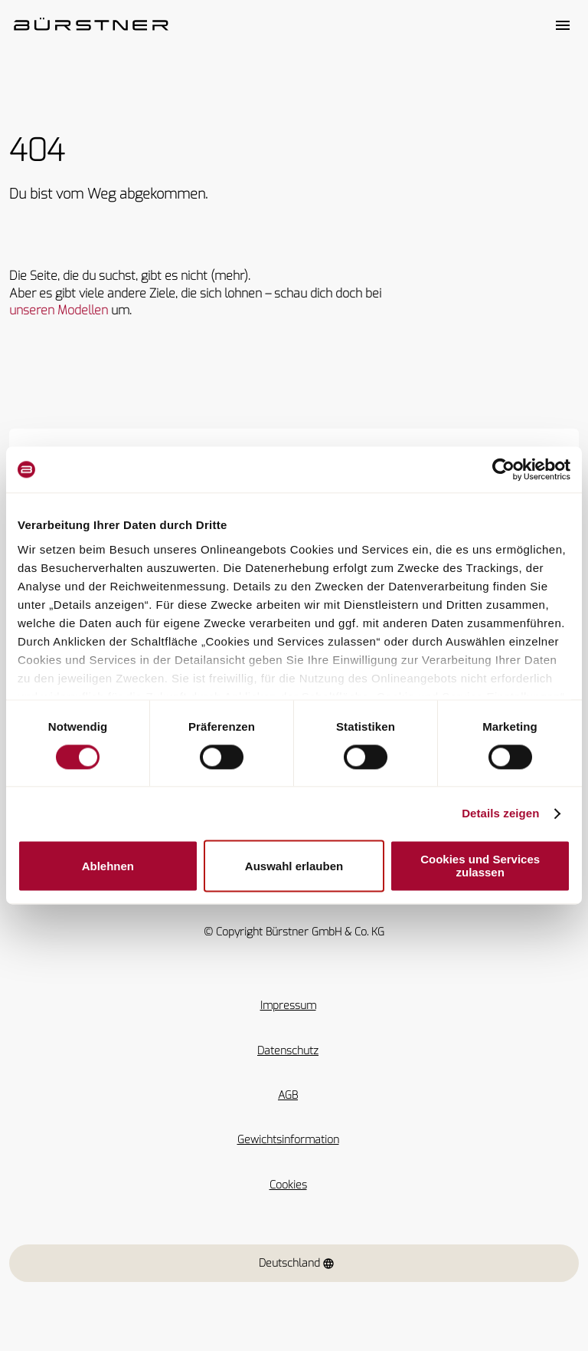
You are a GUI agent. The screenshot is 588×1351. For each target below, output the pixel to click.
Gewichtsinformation (288, 1139)
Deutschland (297, 1263)
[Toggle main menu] (563, 25)
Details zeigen (500, 813)
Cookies (288, 1185)
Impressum (288, 1005)
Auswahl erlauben (294, 866)
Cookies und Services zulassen (480, 866)
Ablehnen (108, 866)
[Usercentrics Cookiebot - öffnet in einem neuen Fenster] (503, 469)
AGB (288, 1095)
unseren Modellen (58, 310)
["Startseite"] (91, 25)
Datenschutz (287, 1051)
